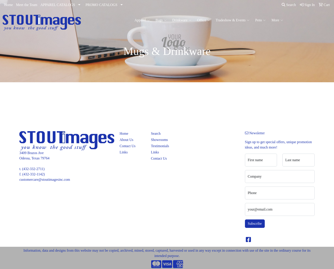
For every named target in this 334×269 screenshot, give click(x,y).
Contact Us (128, 146)
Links (124, 152)
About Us (126, 140)
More (277, 20)
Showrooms (159, 140)
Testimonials (160, 146)
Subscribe (255, 223)
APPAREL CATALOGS (58, 5)
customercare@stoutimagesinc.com (44, 179)
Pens (260, 20)
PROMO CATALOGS (101, 5)
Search (289, 5)
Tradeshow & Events (233, 20)
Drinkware (181, 20)
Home (8, 5)
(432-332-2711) (33, 169)
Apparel (142, 20)
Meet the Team (26, 5)
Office (203, 20)
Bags (161, 20)
